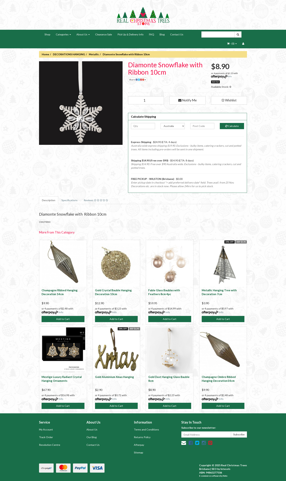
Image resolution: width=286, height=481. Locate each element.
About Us (83, 34)
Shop (47, 34)
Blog (162, 34)
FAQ (151, 34)
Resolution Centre (49, 444)
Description (48, 200)
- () (232, 43)
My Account (46, 429)
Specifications (69, 200)
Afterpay (139, 444)
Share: (137, 79)
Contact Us (176, 34)
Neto (225, 476)
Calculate (232, 126)
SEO (214, 468)
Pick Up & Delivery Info (130, 34)
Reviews (96, 200)
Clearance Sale (103, 34)
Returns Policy (142, 437)
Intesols (225, 468)
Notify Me (187, 100)
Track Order (46, 437)
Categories (63, 34)
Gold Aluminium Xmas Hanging (114, 376)
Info (230, 76)
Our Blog (91, 437)
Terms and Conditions (146, 429)
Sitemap (138, 452)
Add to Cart (63, 318)
